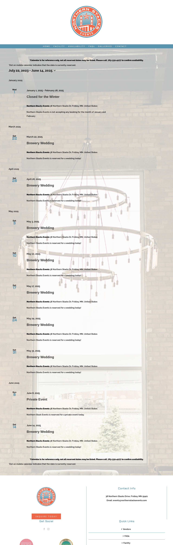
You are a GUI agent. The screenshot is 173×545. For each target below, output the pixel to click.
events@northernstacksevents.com (130, 500)
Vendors (127, 529)
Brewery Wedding (40, 143)
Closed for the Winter (43, 97)
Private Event (37, 399)
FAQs (126, 536)
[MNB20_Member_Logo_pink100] (26, 540)
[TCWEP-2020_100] (66, 540)
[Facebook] (44, 529)
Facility (126, 543)
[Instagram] (48, 529)
